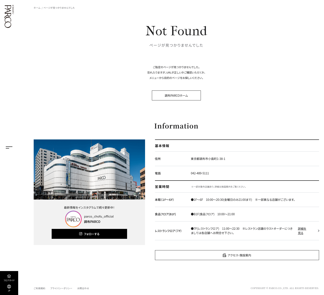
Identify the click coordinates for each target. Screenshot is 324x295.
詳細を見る (302, 230)
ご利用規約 (39, 288)
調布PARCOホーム (176, 95)
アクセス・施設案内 (239, 255)
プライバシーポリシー (61, 288)
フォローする (91, 234)
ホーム (37, 7)
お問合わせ (83, 288)
